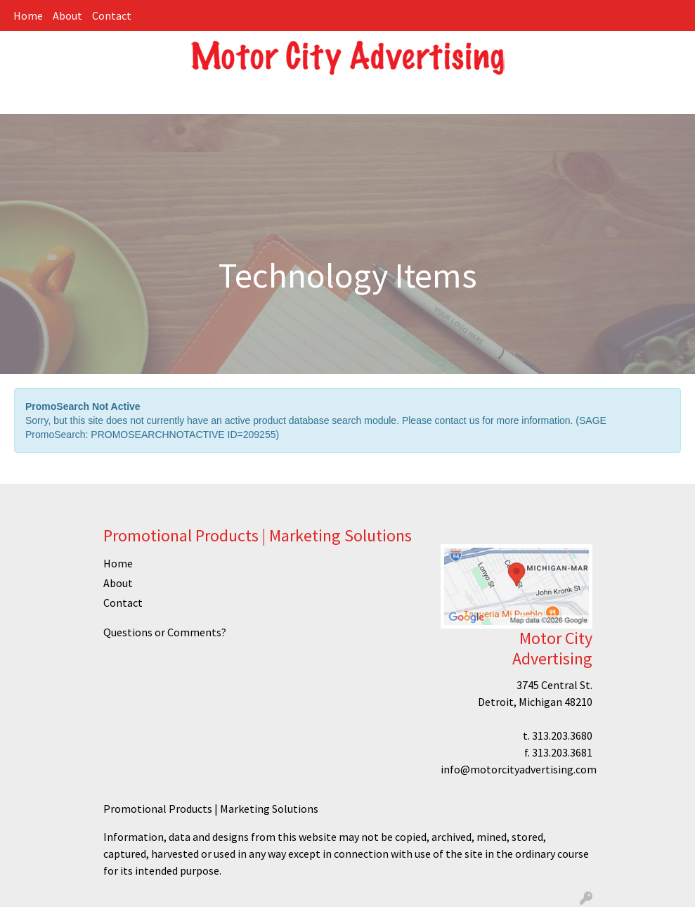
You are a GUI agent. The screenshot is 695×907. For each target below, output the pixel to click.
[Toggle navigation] (22, 98)
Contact (111, 15)
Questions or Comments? (164, 632)
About (67, 15)
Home (28, 15)
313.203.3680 (562, 735)
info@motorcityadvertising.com (519, 769)
